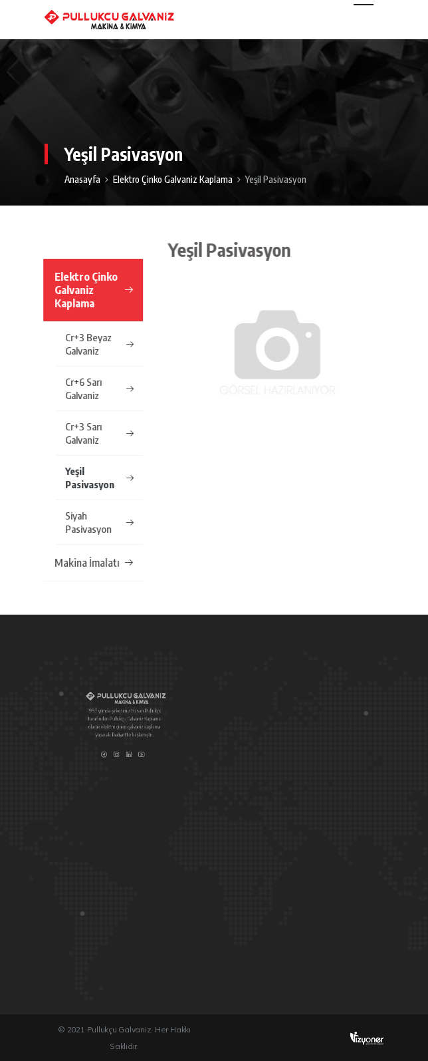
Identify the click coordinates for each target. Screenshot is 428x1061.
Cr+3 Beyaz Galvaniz (99, 344)
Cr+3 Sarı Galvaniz (99, 433)
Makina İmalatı (94, 562)
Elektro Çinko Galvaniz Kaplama (173, 179)
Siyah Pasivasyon (99, 522)
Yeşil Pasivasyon (99, 477)
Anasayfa (82, 179)
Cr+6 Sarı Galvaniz (99, 388)
